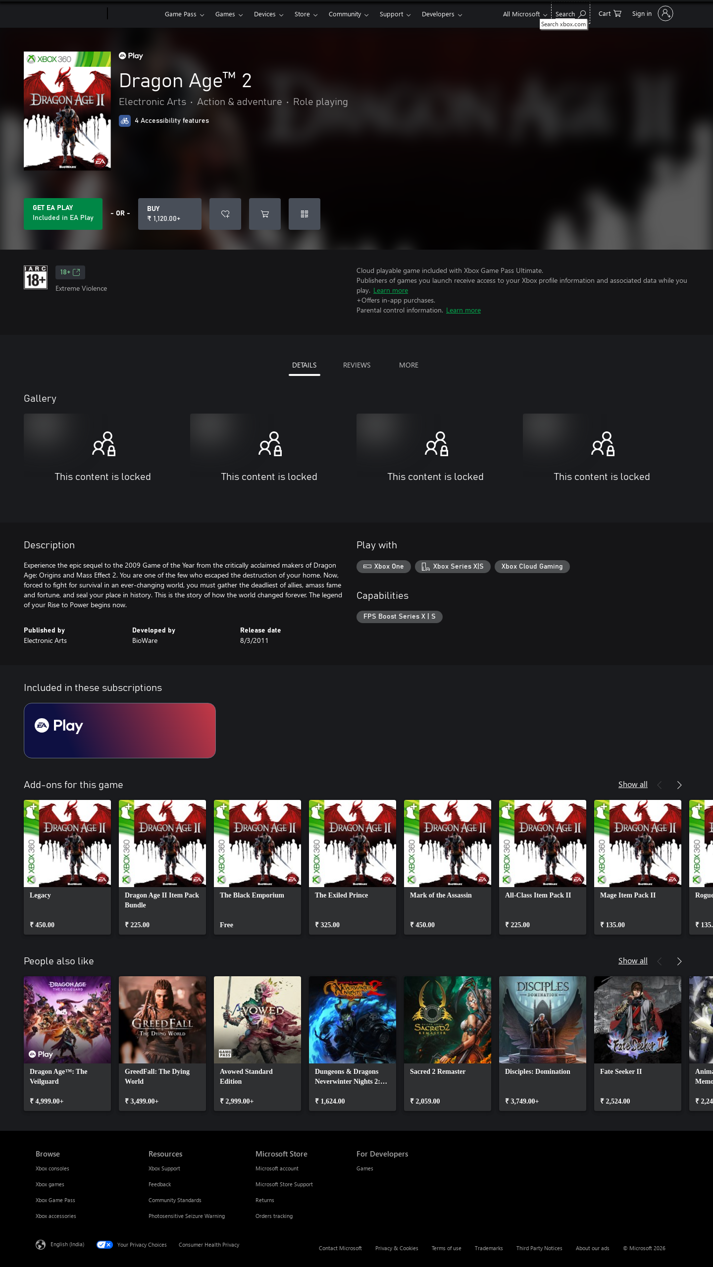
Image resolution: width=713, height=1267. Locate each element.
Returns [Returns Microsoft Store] (264, 1200)
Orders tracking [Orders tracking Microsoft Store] (274, 1216)
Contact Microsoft (340, 1248)
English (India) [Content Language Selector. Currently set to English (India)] (67, 1244)
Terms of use (446, 1248)
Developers (438, 13)
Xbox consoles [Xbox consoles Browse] (52, 1168)
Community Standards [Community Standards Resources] (175, 1200)
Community (345, 13)
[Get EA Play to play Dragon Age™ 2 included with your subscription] (63, 214)
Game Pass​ (181, 13)
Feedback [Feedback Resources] (160, 1184)
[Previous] (659, 785)
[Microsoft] (69, 13)
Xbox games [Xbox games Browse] (50, 1184)
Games (225, 13)
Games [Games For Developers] (364, 1168)
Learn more (390, 290)
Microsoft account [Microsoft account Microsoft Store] (277, 1168)
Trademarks (489, 1248)
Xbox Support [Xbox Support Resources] (164, 1168)
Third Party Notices (539, 1248)
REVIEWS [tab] (356, 365)
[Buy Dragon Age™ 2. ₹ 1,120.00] (170, 214)
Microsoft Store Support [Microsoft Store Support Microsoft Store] (284, 1184)
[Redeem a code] (304, 214)
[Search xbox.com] (570, 12)
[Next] (679, 785)
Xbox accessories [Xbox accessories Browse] (56, 1216)
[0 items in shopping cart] (610, 12)
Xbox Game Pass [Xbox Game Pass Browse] (55, 1200)
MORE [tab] (408, 365)
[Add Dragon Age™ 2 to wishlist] (225, 214)
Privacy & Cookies (396, 1248)
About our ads (593, 1248)
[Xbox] (134, 13)
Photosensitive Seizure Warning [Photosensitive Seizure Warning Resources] (187, 1216)
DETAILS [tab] (304, 365)
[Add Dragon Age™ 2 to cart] (265, 214)
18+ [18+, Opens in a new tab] (70, 272)
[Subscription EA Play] (120, 730)
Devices (265, 13)
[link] (67, 867)
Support (391, 13)
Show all (633, 784)
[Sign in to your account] (651, 13)
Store (302, 13)
